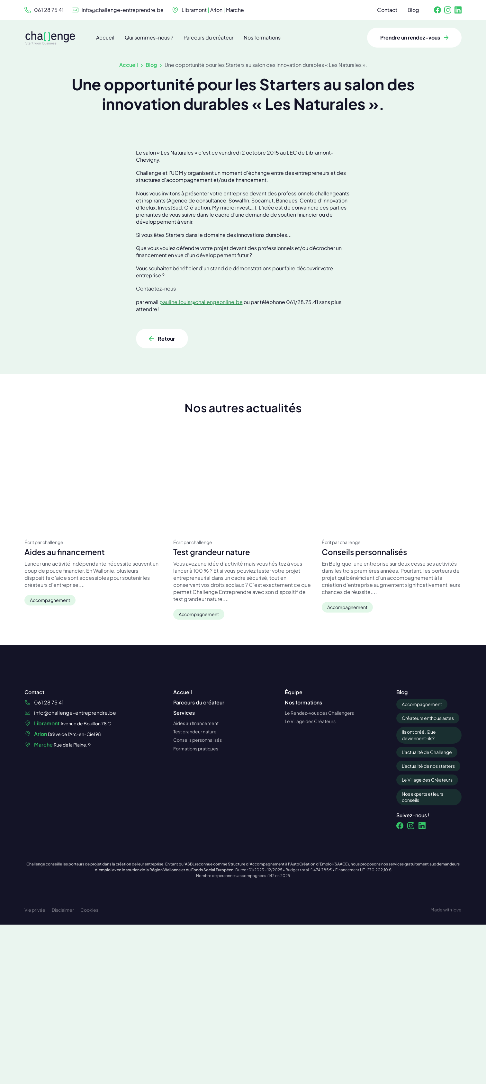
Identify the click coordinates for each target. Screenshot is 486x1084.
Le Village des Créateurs (427, 857)
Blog (151, 64)
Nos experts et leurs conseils (422, 874)
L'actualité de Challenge (427, 829)
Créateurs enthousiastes (428, 795)
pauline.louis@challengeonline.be (201, 383)
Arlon (216, 9)
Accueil (128, 64)
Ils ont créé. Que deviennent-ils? (419, 812)
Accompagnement (422, 781)
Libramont (194, 9)
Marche (235, 9)
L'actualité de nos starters (428, 843)
